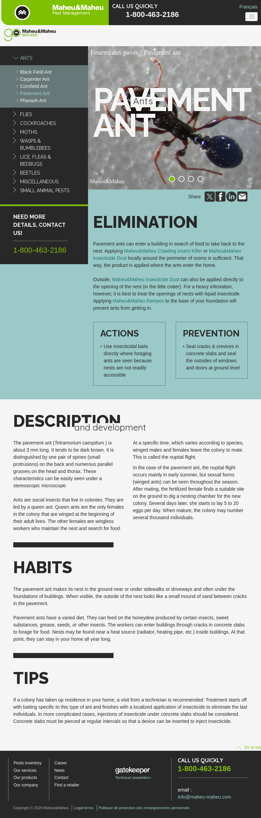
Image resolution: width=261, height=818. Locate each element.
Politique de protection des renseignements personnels (144, 808)
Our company (26, 785)
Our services (25, 770)
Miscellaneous (39, 181)
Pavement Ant (35, 93)
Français (248, 7)
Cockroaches (38, 123)
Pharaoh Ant (33, 100)
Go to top (248, 747)
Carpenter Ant (34, 79)
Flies (26, 114)
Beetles (30, 173)
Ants (26, 58)
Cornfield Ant (33, 86)
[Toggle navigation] (251, 16)
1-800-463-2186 (152, 14)
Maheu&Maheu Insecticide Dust (145, 279)
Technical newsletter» (133, 773)
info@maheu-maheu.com (204, 797)
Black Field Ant (36, 72)
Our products (25, 777)
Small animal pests (44, 190)
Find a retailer (66, 785)
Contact (61, 777)
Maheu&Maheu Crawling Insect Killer (163, 251)
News (59, 770)
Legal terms (83, 808)
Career (60, 763)
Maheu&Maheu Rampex (138, 301)
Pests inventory (27, 763)
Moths (28, 132)
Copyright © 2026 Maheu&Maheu (41, 808)
